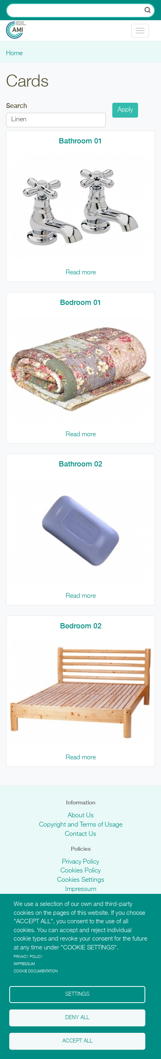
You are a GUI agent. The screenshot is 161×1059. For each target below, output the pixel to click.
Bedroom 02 (80, 626)
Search (16, 106)
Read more (81, 272)
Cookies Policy (80, 871)
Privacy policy (28, 957)
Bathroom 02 (80, 464)
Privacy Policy (80, 862)
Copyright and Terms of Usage (80, 825)
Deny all (77, 1017)
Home (14, 53)
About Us (81, 815)
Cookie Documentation (36, 971)
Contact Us (80, 834)
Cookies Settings (80, 880)
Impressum (80, 889)
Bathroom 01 (80, 141)
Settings (77, 994)
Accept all (77, 1041)
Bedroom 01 (80, 302)
